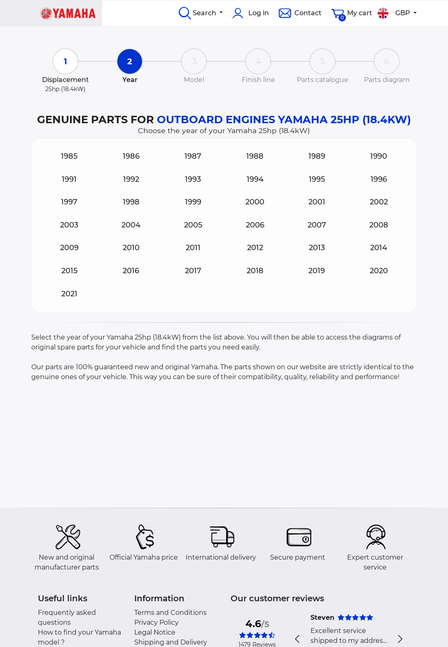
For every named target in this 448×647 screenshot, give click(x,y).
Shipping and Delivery (170, 642)
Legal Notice (154, 632)
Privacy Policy (156, 622)
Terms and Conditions (170, 613)
